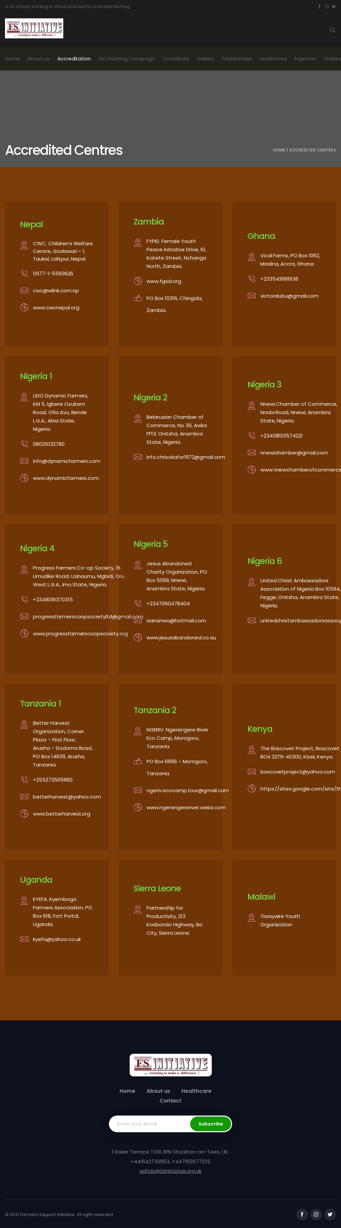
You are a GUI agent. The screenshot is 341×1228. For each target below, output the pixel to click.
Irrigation (305, 58)
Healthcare (273, 58)
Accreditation (74, 58)
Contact (171, 1100)
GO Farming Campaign (127, 58)
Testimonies (236, 58)
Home (12, 58)
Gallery (205, 58)
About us (38, 58)
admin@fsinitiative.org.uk (170, 1170)
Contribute (176, 58)
